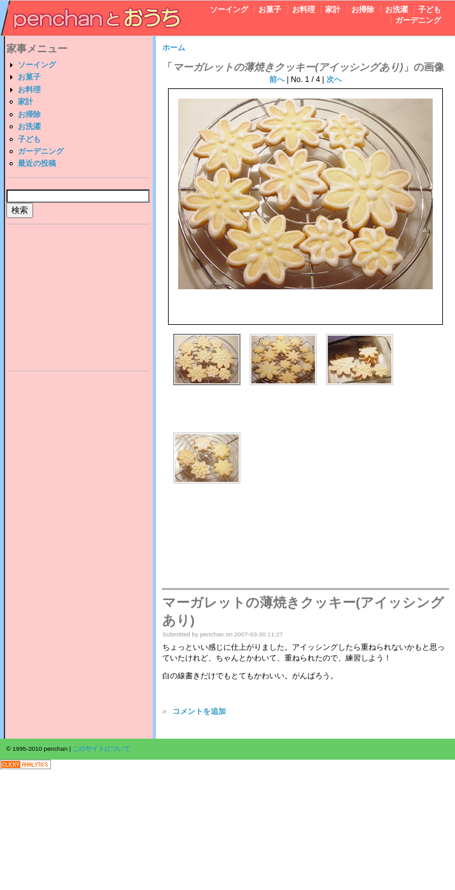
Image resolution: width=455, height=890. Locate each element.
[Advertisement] (78, 299)
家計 (332, 9)
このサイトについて (101, 748)
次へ (334, 79)
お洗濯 (396, 9)
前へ (276, 79)
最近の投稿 (37, 163)
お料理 (303, 9)
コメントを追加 (199, 711)
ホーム (173, 47)
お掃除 (362, 9)
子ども (429, 9)
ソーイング (229, 9)
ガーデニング (418, 20)
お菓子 (269, 9)
